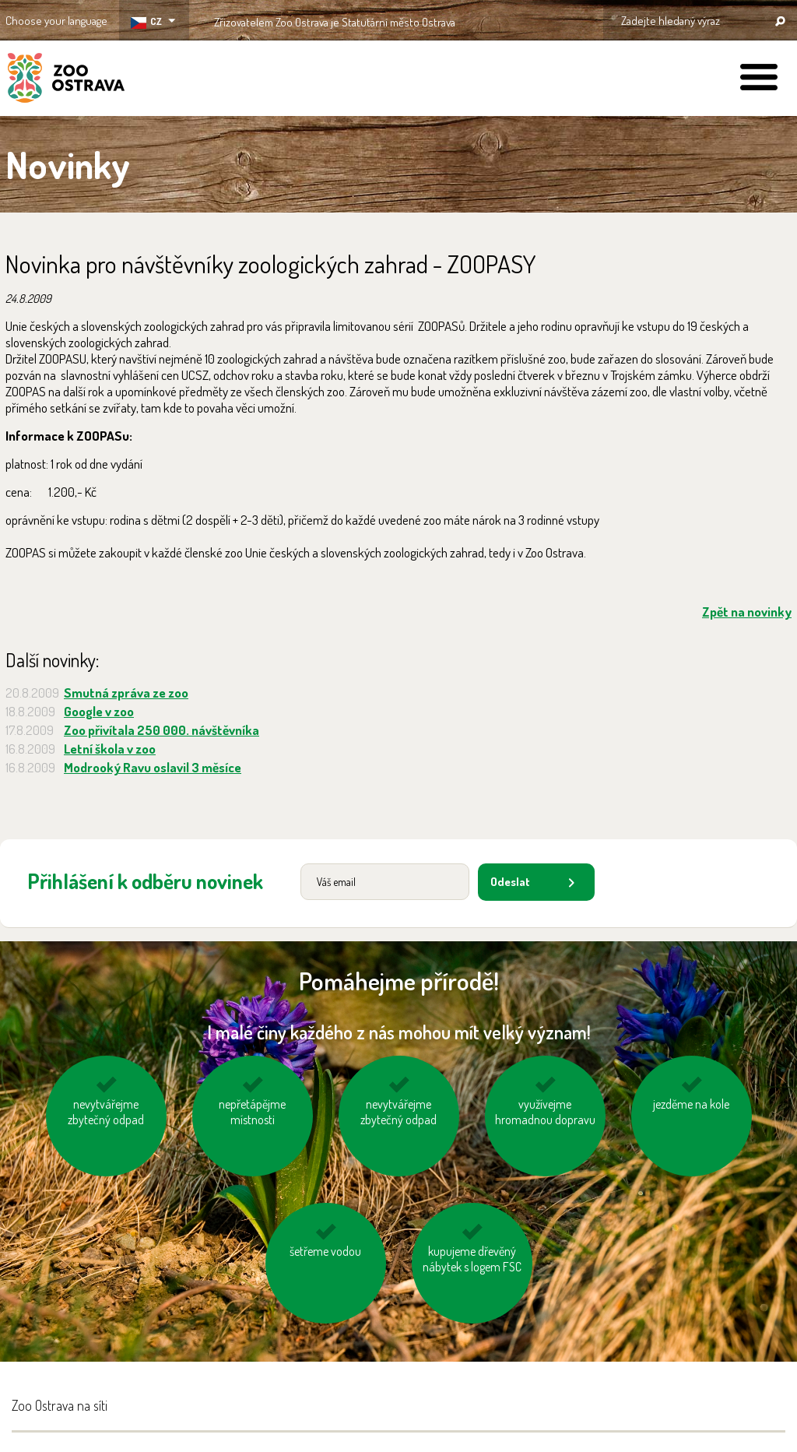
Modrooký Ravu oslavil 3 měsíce (152, 767)
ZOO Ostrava (66, 80)
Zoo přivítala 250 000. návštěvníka (161, 730)
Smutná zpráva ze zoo (126, 692)
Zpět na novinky (747, 611)
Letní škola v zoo (110, 748)
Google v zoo (99, 711)
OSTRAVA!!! (523, 19)
